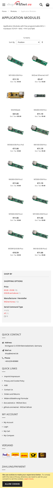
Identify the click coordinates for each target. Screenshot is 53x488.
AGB (5, 385)
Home (4, 11)
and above (12, 293)
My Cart (7, 431)
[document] (26, 480)
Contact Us (8, 389)
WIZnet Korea (11, 301)
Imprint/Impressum (12, 376)
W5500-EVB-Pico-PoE (15, 144)
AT (6, 313)
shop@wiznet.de (11, 353)
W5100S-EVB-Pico (15, 75)
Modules (14, 11)
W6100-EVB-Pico (40, 144)
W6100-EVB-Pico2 (40, 248)
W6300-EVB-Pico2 (15, 179)
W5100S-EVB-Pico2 (40, 214)
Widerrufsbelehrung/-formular (16, 398)
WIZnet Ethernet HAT (40, 75)
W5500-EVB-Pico (40, 179)
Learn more (28, 479)
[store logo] (19, 3)
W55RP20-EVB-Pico (15, 248)
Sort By (12, 42)
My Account (8, 422)
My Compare (9, 435)
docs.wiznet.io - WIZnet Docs (15, 403)
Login (6, 426)
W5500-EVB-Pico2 (15, 214)
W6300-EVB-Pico (40, 110)
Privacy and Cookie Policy (14, 381)
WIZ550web (15, 110)
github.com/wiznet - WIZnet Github (18, 407)
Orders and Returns (12, 394)
